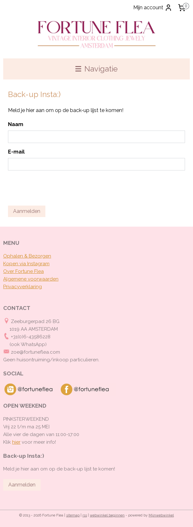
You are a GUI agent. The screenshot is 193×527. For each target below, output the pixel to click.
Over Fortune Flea (23, 271)
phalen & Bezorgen (29, 256)
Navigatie (96, 68)
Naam (15, 124)
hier (16, 442)
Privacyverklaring (22, 287)
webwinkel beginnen (107, 515)
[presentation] (56, 188)
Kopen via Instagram (26, 264)
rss (84, 515)
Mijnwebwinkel (161, 515)
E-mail (16, 152)
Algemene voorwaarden (30, 279)
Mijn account (152, 7)
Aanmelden (26, 211)
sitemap (73, 515)
